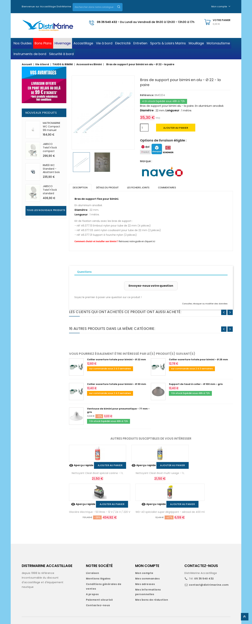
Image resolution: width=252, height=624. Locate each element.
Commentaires (167, 187)
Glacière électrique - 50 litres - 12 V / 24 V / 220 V (99, 512)
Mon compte (144, 573)
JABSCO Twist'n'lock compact (50, 147)
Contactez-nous (98, 605)
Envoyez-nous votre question (151, 286)
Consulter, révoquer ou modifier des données (205, 303)
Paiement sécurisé (99, 600)
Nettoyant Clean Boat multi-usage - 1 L (160, 473)
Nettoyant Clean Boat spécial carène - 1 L (97, 473)
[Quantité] (144, 127)
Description (80, 187)
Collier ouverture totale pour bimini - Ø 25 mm (198, 359)
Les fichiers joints (138, 187)
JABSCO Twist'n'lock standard (50, 189)
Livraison (92, 573)
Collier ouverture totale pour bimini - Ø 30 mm (116, 384)
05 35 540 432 (107, 22)
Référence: (147, 95)
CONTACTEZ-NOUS (201, 565)
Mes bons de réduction (151, 600)
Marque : (146, 161)
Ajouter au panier (175, 128)
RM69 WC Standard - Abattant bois (51, 168)
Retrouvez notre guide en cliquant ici (137, 241)
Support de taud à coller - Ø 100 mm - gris (196, 384)
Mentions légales (98, 578)
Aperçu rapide (81, 465)
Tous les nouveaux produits (46, 210)
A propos (92, 594)
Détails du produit (107, 187)
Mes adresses (145, 584)
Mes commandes (147, 578)
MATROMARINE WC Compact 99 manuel (51, 126)
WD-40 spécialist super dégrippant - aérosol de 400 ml (170, 512)
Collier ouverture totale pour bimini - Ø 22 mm (116, 359)
